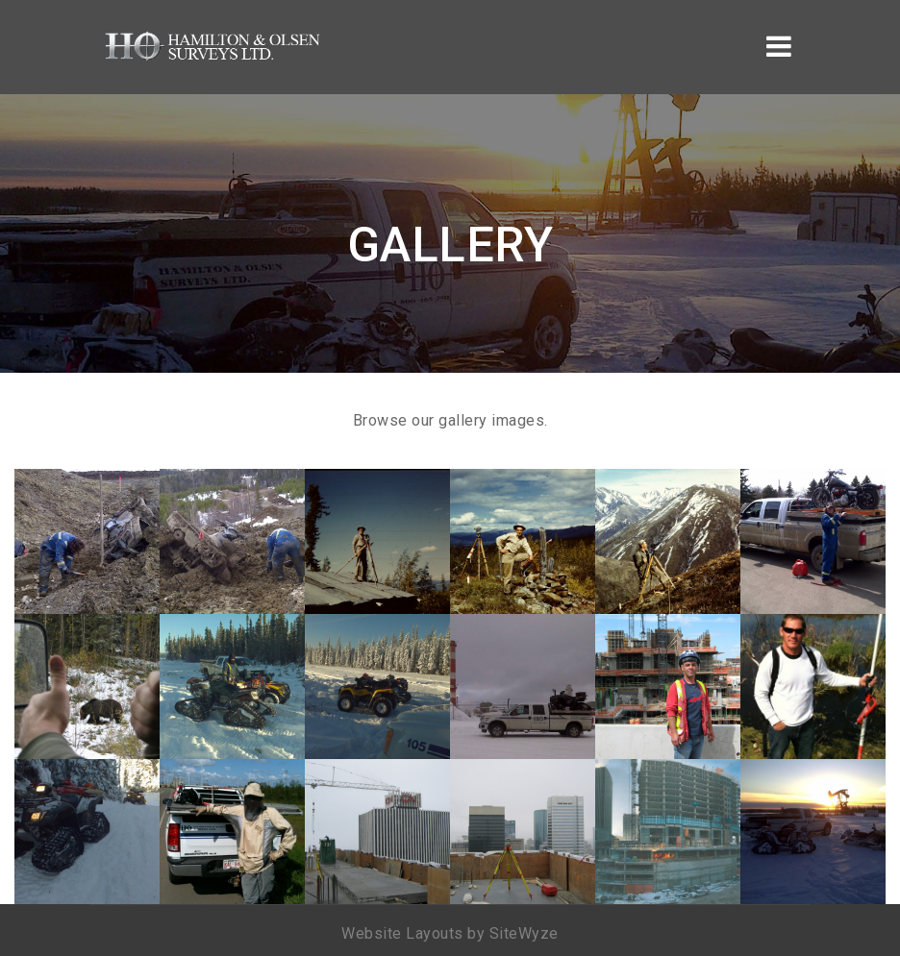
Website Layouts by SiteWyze (450, 933)
